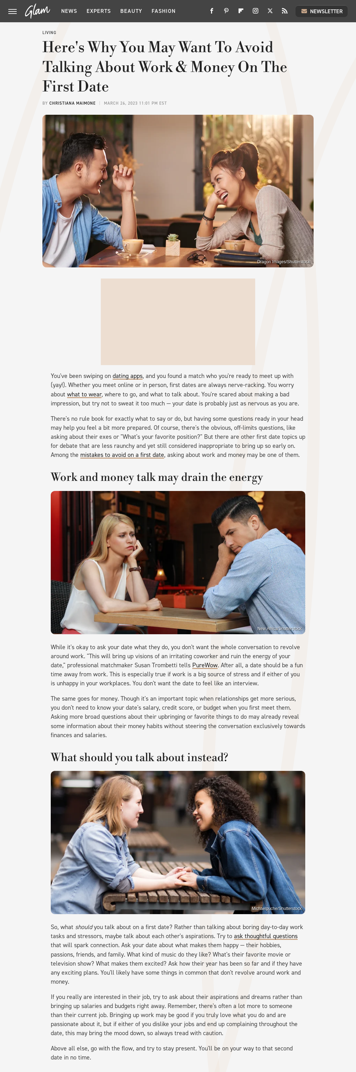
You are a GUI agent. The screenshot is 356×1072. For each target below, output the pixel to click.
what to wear (84, 394)
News (69, 11)
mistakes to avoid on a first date (122, 455)
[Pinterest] (226, 13)
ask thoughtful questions (266, 936)
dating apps (128, 376)
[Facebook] (212, 13)
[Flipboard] (241, 13)
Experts (99, 11)
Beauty (131, 11)
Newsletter (321, 11)
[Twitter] (270, 13)
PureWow (205, 665)
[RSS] (285, 13)
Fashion (164, 11)
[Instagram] (255, 13)
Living (49, 33)
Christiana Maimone (72, 103)
